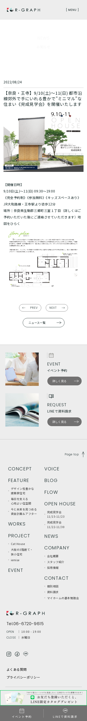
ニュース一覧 (37, 322)
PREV (34, 308)
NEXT (53, 308)
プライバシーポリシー (23, 677)
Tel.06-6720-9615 (25, 624)
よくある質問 (16, 669)
